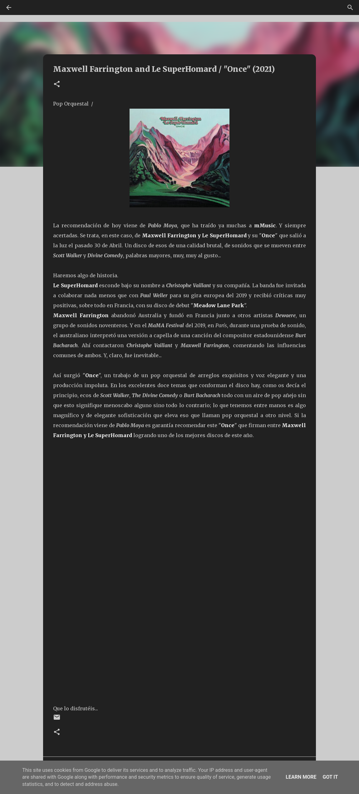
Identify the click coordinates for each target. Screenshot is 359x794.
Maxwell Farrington (81, 315)
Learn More (301, 777)
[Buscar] (350, 7)
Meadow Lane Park (218, 305)
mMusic (265, 225)
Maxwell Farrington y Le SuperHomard (194, 235)
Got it (330, 777)
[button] (57, 84)
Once (268, 235)
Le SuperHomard (75, 285)
